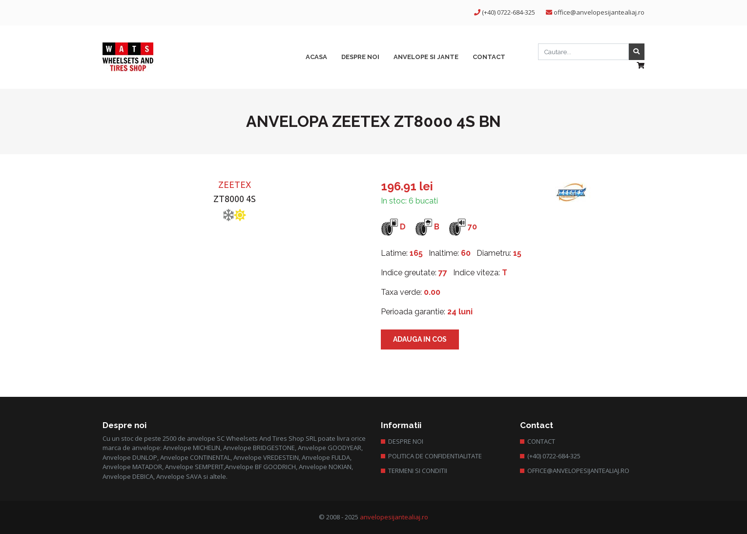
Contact (541, 441)
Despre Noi (405, 441)
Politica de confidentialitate (435, 456)
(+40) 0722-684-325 (508, 12)
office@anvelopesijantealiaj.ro (599, 12)
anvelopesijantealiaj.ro (394, 517)
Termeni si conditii (417, 470)
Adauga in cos (420, 339)
